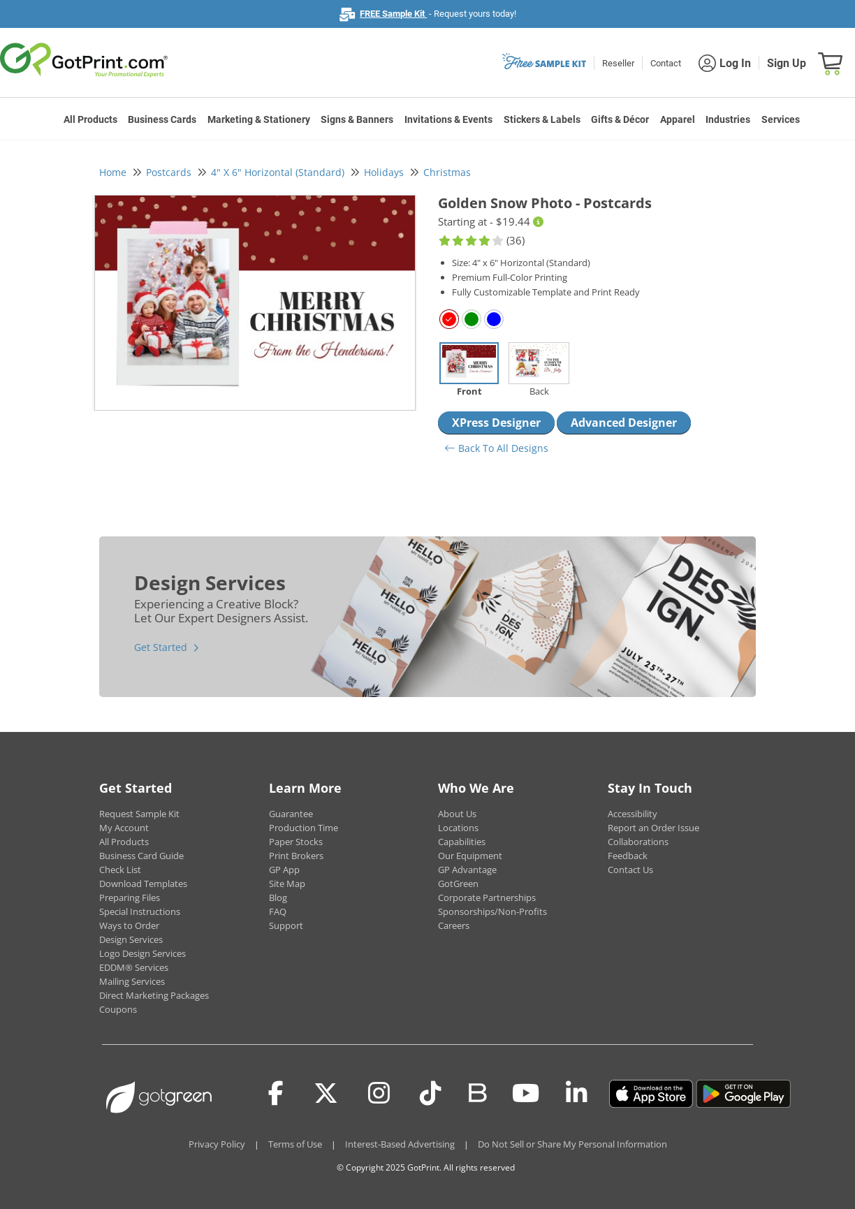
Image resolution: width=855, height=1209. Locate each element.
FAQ (277, 911)
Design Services (131, 939)
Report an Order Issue (653, 827)
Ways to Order (129, 925)
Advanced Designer (624, 422)
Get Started (160, 647)
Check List (120, 869)
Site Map (287, 883)
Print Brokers (296, 855)
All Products (90, 119)
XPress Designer (496, 422)
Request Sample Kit (139, 813)
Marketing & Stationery (258, 119)
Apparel (677, 119)
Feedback (628, 855)
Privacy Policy (217, 1144)
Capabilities (461, 841)
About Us (457, 813)
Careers (453, 925)
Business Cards (162, 119)
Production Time (303, 827)
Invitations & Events (448, 119)
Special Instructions (139, 911)
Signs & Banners (357, 119)
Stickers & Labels (542, 119)
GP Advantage (467, 869)
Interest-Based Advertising (400, 1144)
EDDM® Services (133, 967)
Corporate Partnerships (487, 897)
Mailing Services (132, 981)
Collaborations (638, 841)
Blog (278, 897)
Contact (665, 63)
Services (780, 119)
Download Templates (143, 883)
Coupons (118, 1009)
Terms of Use (295, 1144)
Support (286, 925)
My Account (124, 827)
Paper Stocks (296, 841)
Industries (728, 119)
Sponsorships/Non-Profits (492, 911)
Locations (458, 827)
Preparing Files (129, 897)
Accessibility (632, 813)
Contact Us (630, 869)
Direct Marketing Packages (154, 995)
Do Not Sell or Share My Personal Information (572, 1144)
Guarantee (291, 813)
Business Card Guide (141, 855)
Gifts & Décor (620, 119)
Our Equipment (470, 855)
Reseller (618, 63)
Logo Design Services (142, 953)
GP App (284, 869)
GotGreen (458, 883)
